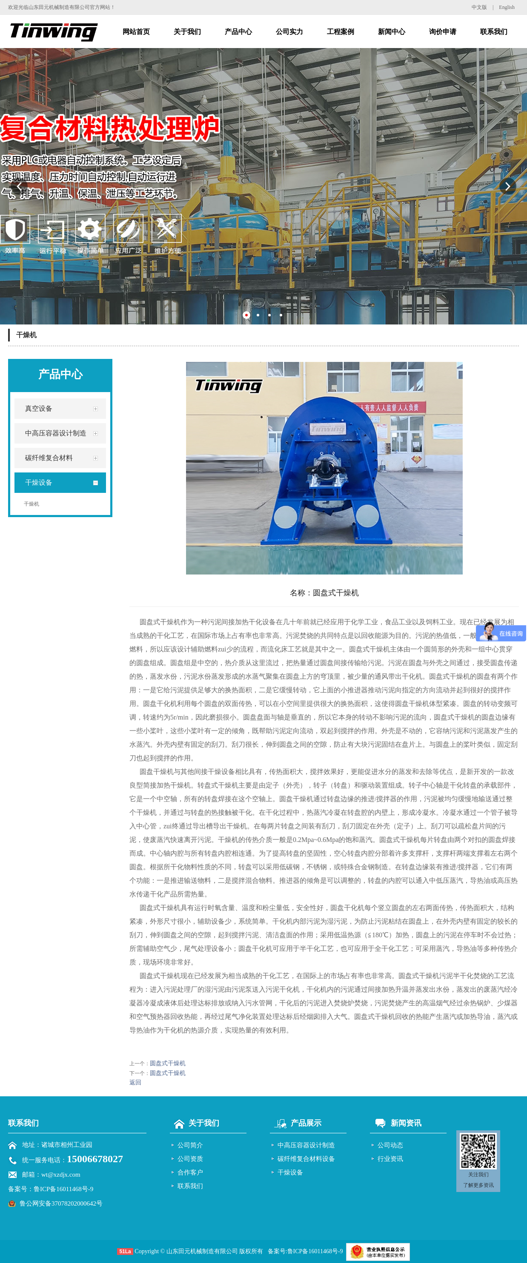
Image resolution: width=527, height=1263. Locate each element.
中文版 (479, 7)
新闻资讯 (395, 1123)
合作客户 (190, 1172)
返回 (135, 1082)
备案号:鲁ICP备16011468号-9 (305, 1251)
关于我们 (187, 31)
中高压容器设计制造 (306, 1145)
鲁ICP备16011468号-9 (63, 1189)
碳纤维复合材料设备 (306, 1158)
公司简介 (190, 1145)
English (507, 7)
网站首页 (136, 31)
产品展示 (295, 1123)
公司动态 (390, 1145)
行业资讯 (390, 1158)
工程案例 (340, 31)
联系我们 (493, 31)
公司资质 (190, 1158)
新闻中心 (391, 31)
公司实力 (289, 31)
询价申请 (442, 31)
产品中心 (238, 31)
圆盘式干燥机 (168, 1063)
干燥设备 (290, 1172)
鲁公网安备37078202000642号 (61, 1203)
